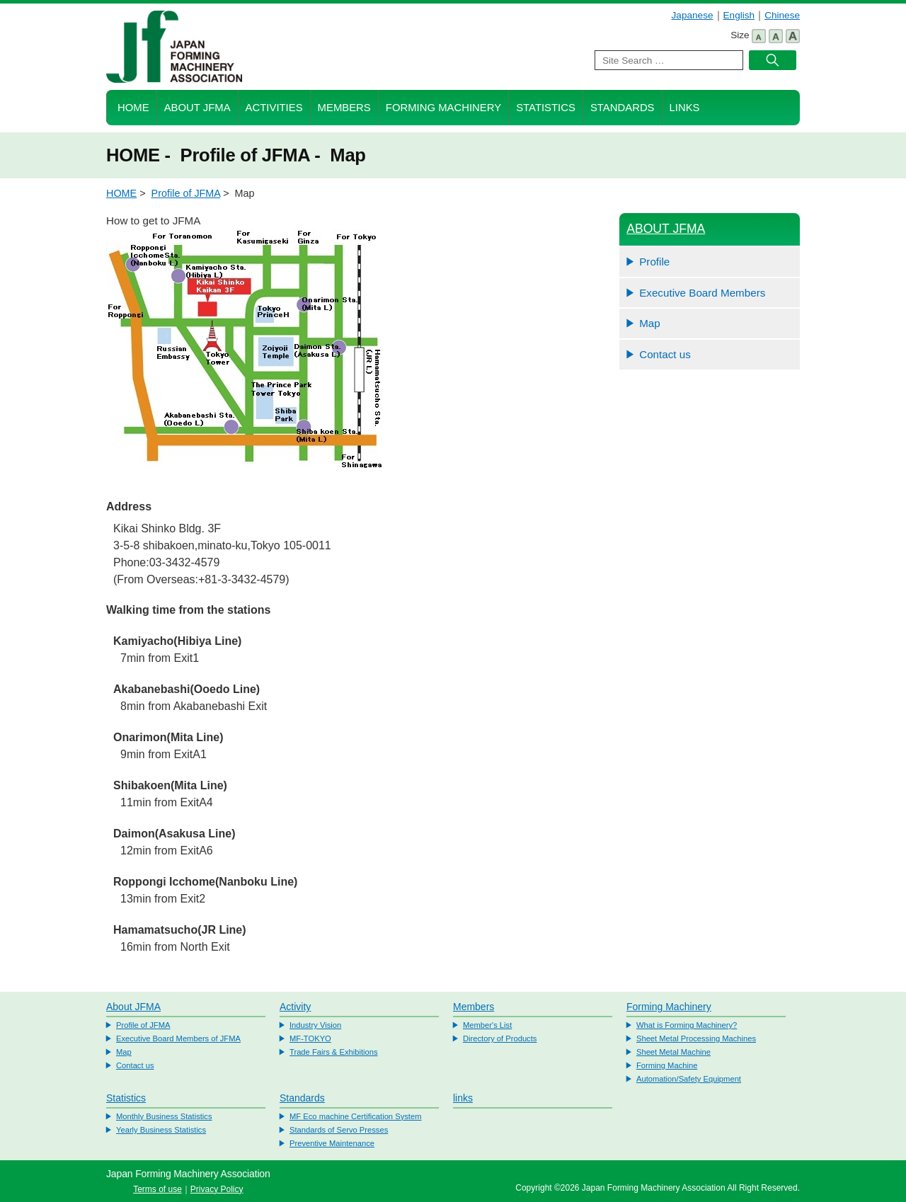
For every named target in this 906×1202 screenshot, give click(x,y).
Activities (274, 107)
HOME (133, 107)
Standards (622, 107)
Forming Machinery (443, 107)
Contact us (665, 354)
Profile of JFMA (186, 193)
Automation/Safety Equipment (688, 1079)
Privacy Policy (216, 1189)
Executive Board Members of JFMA (178, 1038)
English (739, 15)
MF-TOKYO (310, 1038)
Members (344, 107)
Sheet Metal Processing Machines (696, 1038)
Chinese (782, 15)
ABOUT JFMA (665, 229)
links (463, 1098)
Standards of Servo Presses (338, 1130)
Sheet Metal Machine (673, 1052)
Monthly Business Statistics (164, 1116)
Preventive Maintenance (331, 1143)
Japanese (692, 15)
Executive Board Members (702, 293)
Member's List (487, 1025)
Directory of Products (500, 1038)
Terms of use (157, 1189)
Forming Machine (666, 1065)
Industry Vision (315, 1025)
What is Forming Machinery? (686, 1025)
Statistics (545, 107)
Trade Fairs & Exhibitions (333, 1052)
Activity (295, 1006)
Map (649, 323)
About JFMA (197, 107)
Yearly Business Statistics (161, 1130)
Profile (654, 262)
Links (685, 107)
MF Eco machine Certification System (355, 1116)
